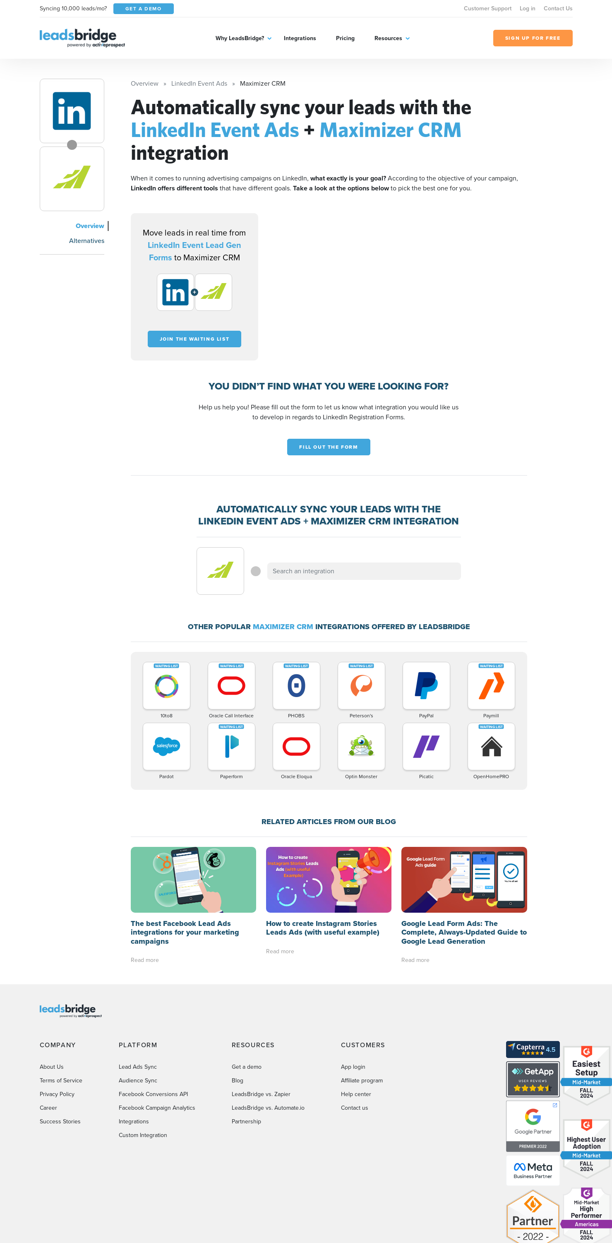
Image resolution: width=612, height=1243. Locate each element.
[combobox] (364, 571)
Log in (527, 8)
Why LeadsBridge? (240, 38)
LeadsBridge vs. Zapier (261, 1028)
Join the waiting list (195, 339)
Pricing (345, 38)
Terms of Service (61, 1014)
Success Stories (60, 1055)
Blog (237, 1014)
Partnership (246, 1055)
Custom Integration (143, 1069)
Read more (145, 894)
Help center (356, 1028)
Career (48, 1042)
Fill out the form (328, 447)
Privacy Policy (57, 1028)
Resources (388, 38)
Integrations (300, 38)
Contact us (354, 1042)
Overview (90, 226)
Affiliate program (362, 1014)
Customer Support (487, 8)
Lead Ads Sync (138, 1001)
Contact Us (558, 8)
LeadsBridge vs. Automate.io (268, 1042)
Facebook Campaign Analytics (157, 1042)
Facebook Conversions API (153, 1028)
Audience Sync (138, 1014)
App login (353, 1001)
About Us (52, 1001)
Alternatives (86, 240)
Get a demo (247, 1001)
